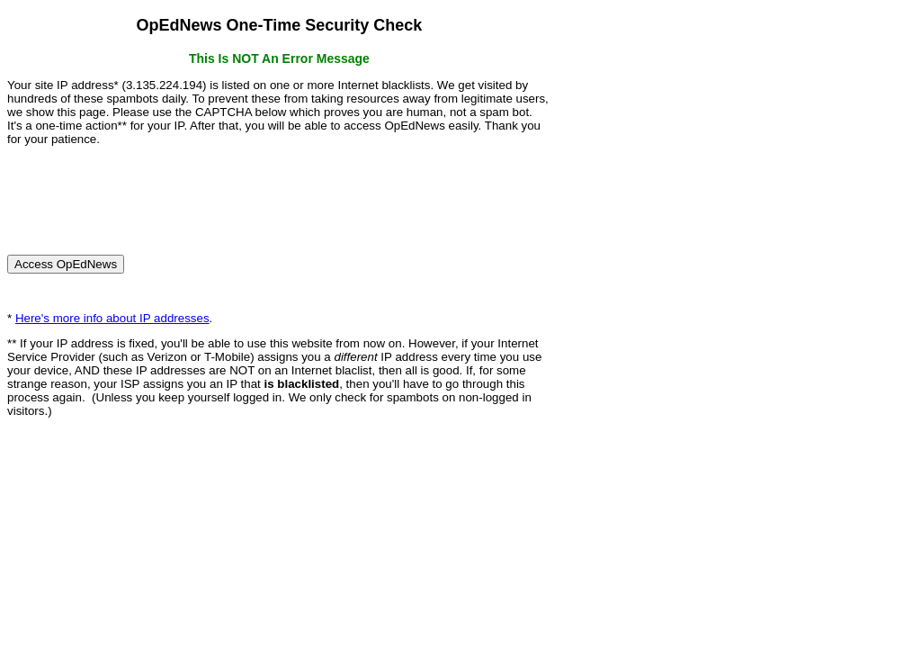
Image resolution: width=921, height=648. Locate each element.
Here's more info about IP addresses (112, 318)
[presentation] (144, 193)
